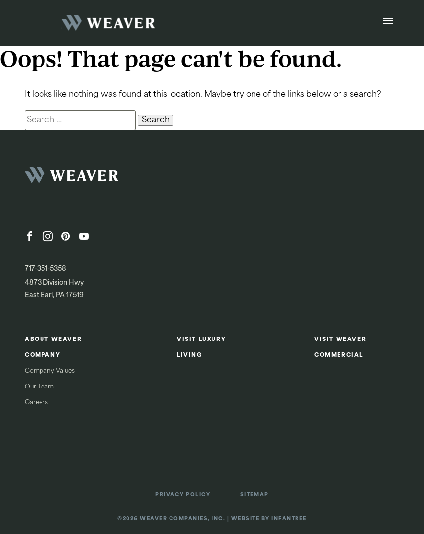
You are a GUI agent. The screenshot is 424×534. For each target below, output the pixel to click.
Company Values (50, 371)
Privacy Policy (182, 495)
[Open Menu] (388, 23)
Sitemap (254, 495)
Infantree (289, 519)
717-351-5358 (45, 269)
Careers (36, 403)
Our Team (39, 387)
